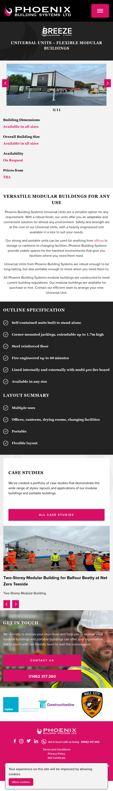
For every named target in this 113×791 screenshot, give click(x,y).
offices (99, 240)
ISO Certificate (56, 758)
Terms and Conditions (56, 749)
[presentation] (5, 82)
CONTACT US (42, 660)
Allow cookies (21, 782)
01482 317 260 (42, 676)
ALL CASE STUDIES (56, 515)
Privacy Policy (56, 754)
